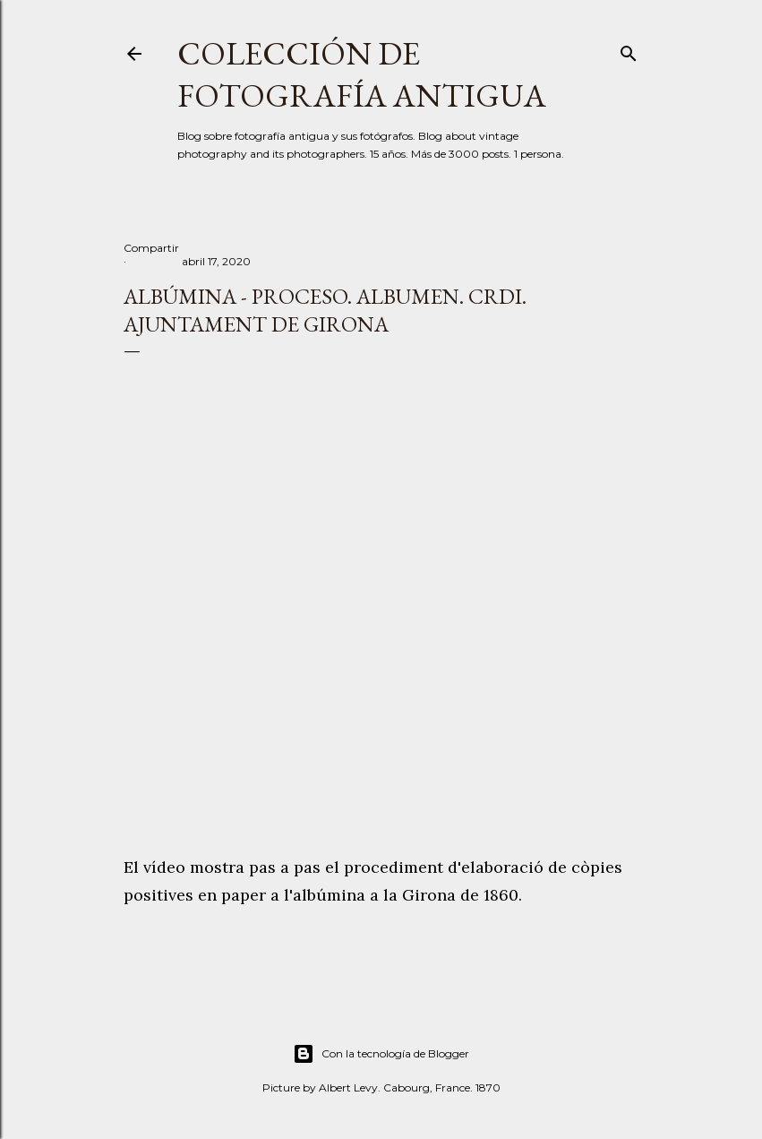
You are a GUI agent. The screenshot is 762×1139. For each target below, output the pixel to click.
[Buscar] (628, 49)
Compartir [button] (151, 248)
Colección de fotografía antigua (361, 74)
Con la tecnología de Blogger (381, 1054)
